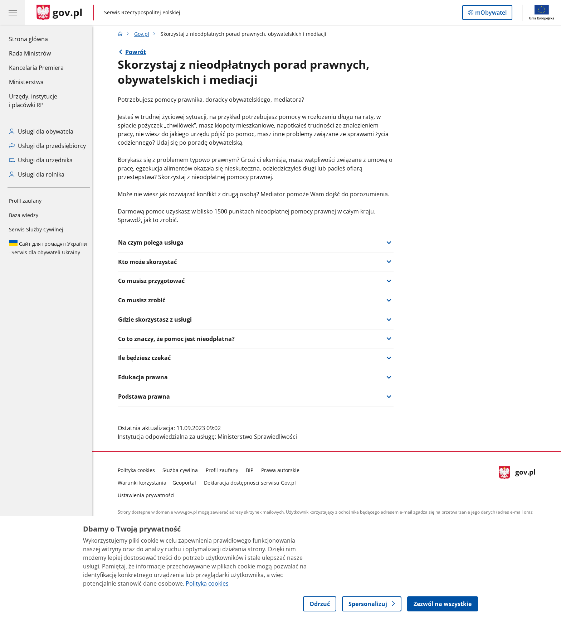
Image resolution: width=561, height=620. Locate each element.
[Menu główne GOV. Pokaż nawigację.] (12, 12)
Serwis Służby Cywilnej (36, 229)
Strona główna (36, 38)
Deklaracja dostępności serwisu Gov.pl (252, 482)
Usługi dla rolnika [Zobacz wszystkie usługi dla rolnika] (36, 174)
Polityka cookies (138, 470)
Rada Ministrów (30, 53)
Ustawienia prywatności (147, 495)
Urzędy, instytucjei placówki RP (33, 100)
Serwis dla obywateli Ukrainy (48, 248)
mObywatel (490, 14)
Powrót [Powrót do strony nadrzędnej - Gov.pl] (137, 52)
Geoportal (186, 482)
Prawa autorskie (282, 470)
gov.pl (519, 481)
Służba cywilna (182, 470)
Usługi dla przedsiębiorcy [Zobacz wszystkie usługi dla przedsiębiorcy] (47, 146)
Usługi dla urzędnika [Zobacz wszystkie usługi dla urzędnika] (41, 160)
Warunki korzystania (143, 482)
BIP (251, 470)
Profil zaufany (25, 200)
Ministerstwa (26, 82)
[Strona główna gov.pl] (59, 12)
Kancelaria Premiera (36, 68)
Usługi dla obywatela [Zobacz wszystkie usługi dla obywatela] (41, 131)
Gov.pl (143, 33)
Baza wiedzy (23, 215)
